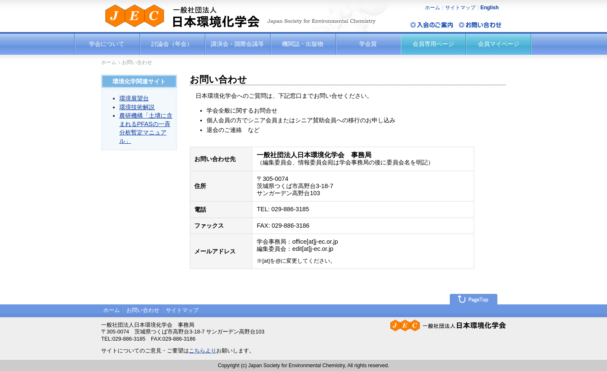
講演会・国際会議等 (237, 43)
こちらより (202, 351)
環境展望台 (134, 98)
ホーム (432, 8)
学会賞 (368, 43)
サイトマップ (460, 8)
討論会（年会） (172, 43)
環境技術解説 (137, 107)
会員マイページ (498, 43)
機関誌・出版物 (302, 43)
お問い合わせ (142, 310)
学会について (106, 43)
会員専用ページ (433, 43)
